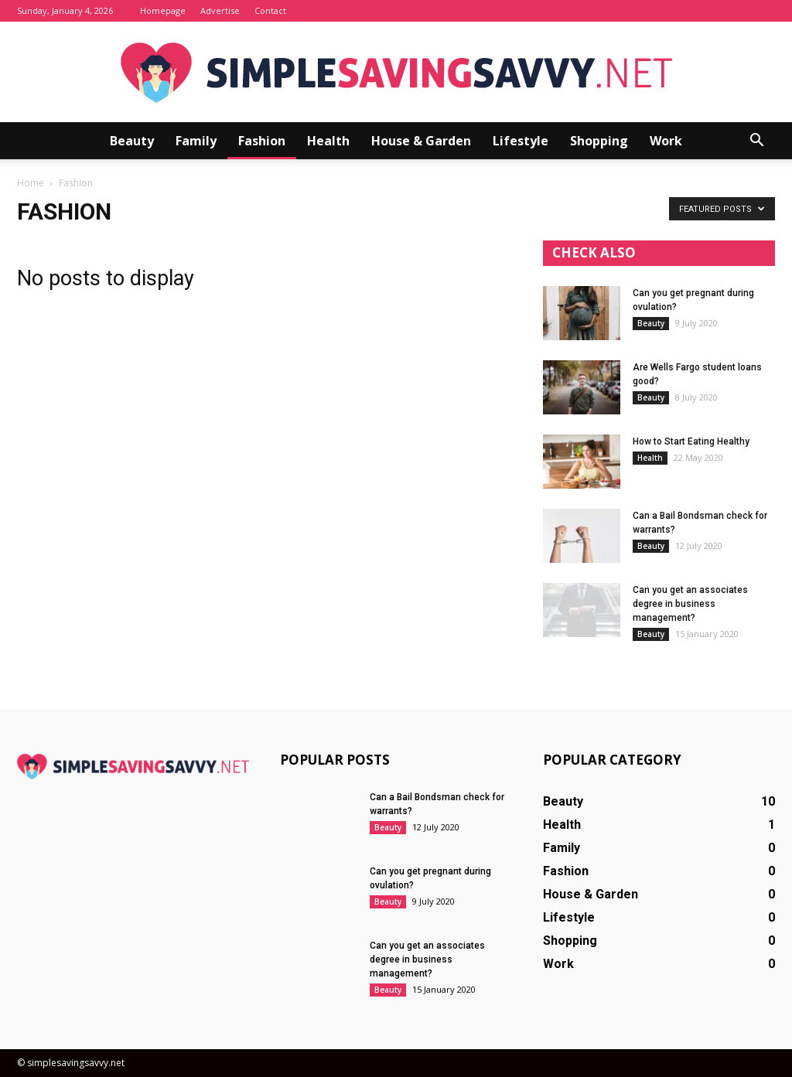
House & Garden (421, 140)
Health (328, 140)
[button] (756, 140)
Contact (270, 10)
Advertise (220, 10)
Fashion (261, 140)
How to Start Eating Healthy (691, 441)
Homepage (163, 10)
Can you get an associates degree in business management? (690, 604)
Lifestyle (520, 140)
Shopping (599, 140)
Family (196, 140)
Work (666, 140)
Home (30, 182)
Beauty (132, 140)
